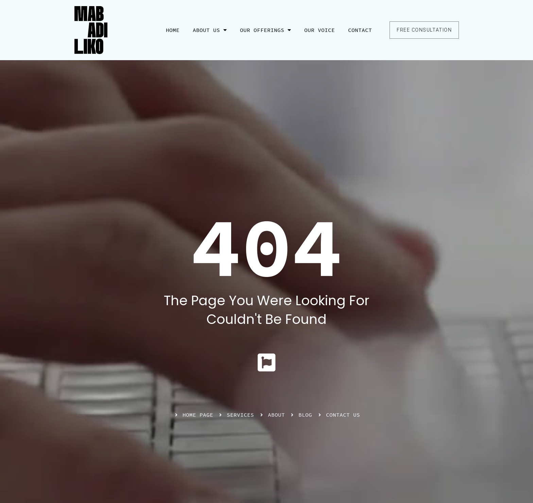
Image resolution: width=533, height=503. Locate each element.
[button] (424, 29)
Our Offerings (265, 30)
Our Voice (319, 30)
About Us (210, 30)
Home (172, 30)
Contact (360, 30)
